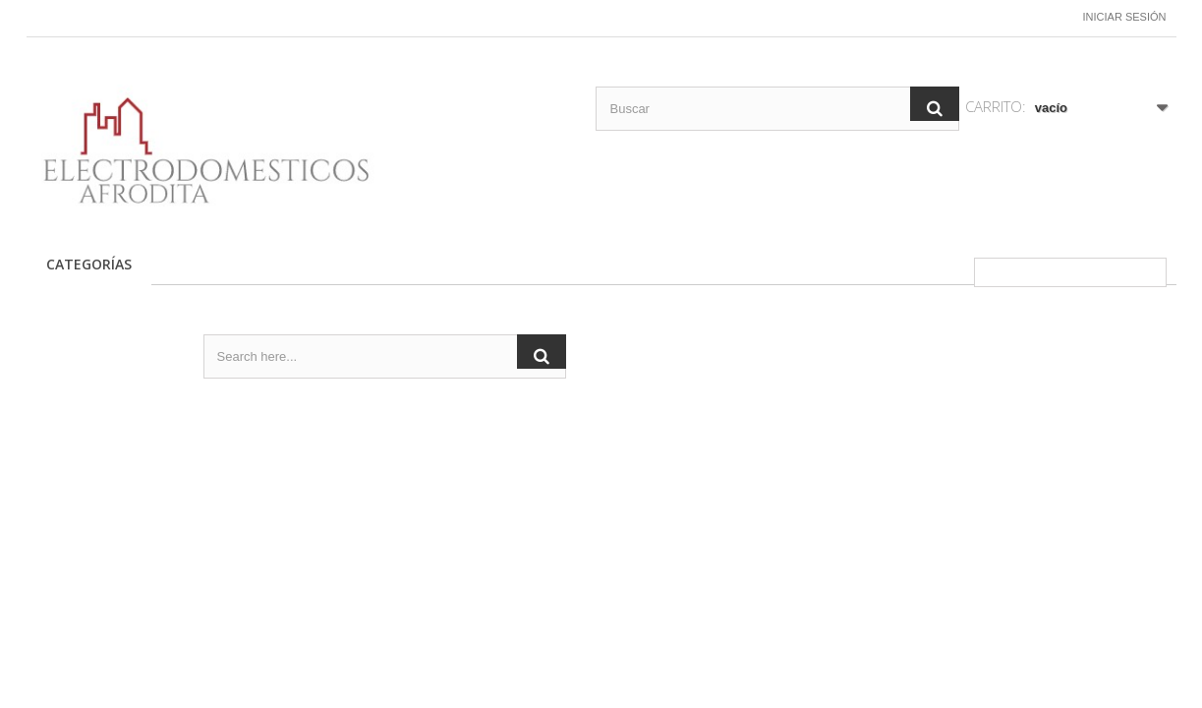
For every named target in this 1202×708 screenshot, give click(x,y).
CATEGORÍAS (89, 264)
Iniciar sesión (1125, 17)
